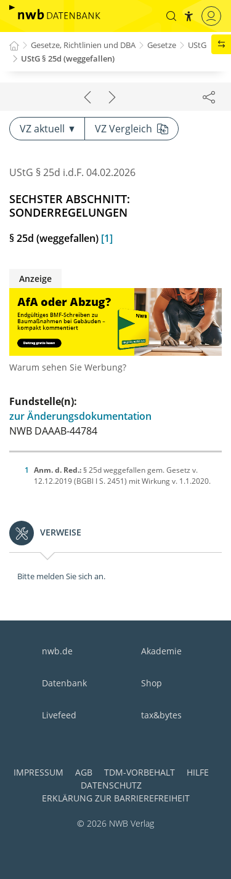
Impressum (38, 772)
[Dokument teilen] (209, 97)
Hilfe (198, 772)
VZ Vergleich (131, 128)
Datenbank (64, 683)
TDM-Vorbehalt (139, 772)
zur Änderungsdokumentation (80, 416)
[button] (171, 16)
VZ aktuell (47, 128)
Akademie (161, 651)
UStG (197, 44)
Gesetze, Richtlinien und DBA (83, 44)
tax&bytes (161, 715)
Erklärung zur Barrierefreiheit (116, 798)
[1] (107, 238)
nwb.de (57, 651)
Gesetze (161, 44)
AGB (83, 772)
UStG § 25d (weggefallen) (68, 58)
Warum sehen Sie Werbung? (67, 367)
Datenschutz (111, 785)
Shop (151, 683)
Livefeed (59, 715)
